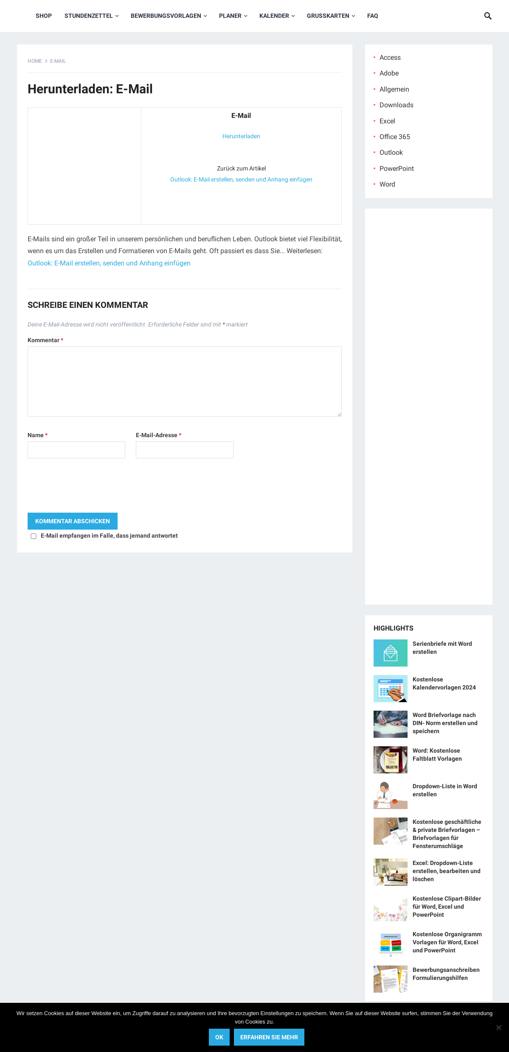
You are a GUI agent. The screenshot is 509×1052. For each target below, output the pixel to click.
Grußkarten (328, 15)
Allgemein (394, 89)
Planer (230, 15)
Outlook (391, 152)
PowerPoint (397, 169)
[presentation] (92, 487)
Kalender (274, 15)
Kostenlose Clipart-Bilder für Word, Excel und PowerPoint (447, 906)
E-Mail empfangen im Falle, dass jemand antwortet (109, 535)
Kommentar (45, 340)
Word (387, 184)
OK (219, 1037)
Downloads (396, 105)
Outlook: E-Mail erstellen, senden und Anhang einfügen (241, 179)
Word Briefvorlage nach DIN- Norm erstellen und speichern (445, 723)
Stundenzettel (89, 15)
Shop (44, 15)
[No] (498, 1027)
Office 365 (395, 137)
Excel (387, 121)
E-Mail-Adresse (158, 435)
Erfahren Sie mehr (269, 1037)
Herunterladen (241, 136)
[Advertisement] (84, 164)
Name (38, 435)
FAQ (372, 15)
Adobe (389, 73)
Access (390, 57)
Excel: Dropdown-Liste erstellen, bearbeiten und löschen (447, 870)
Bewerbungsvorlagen (166, 15)
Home (35, 61)
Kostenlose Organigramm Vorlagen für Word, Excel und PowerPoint (447, 942)
